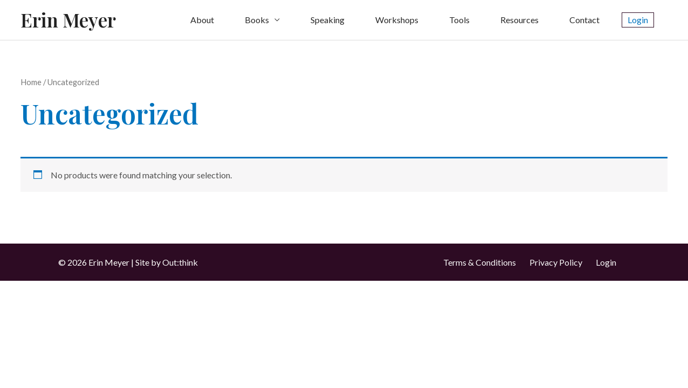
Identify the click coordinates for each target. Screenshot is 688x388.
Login (606, 262)
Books (257, 20)
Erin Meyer (68, 19)
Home (31, 82)
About (202, 20)
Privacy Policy (555, 262)
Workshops (396, 20)
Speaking (328, 20)
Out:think (180, 262)
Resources (519, 20)
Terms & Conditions (479, 262)
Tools (459, 20)
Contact (584, 20)
